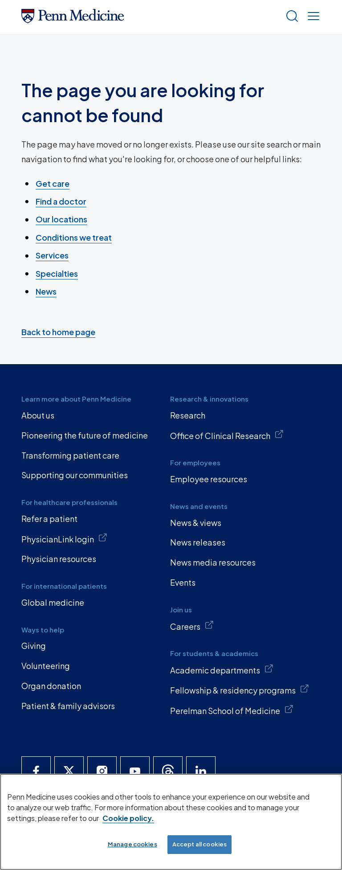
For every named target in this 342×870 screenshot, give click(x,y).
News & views (195, 522)
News (46, 291)
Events (182, 582)
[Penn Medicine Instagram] (102, 771)
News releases (197, 542)
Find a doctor (61, 201)
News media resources (213, 562)
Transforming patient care (70, 455)
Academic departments (221, 669)
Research (187, 415)
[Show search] (290, 17)
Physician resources (58, 559)
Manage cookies (132, 844)
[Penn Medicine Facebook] (36, 771)
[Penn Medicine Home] (72, 20)
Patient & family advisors (68, 706)
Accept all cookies (199, 844)
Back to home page (58, 332)
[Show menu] (312, 17)
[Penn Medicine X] (69, 771)
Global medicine (52, 602)
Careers (192, 626)
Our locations (61, 219)
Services (52, 255)
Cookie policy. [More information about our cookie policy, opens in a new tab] (128, 818)
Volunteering (45, 666)
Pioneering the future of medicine (84, 435)
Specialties (57, 273)
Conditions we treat (74, 237)
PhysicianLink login (64, 538)
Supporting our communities (74, 475)
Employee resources (208, 479)
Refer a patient (49, 518)
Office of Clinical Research (227, 435)
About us (37, 415)
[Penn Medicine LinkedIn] (201, 771)
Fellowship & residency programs (239, 689)
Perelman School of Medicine (231, 710)
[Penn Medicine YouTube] (135, 771)
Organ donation (51, 686)
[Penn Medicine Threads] (168, 771)
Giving (33, 645)
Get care (52, 183)
